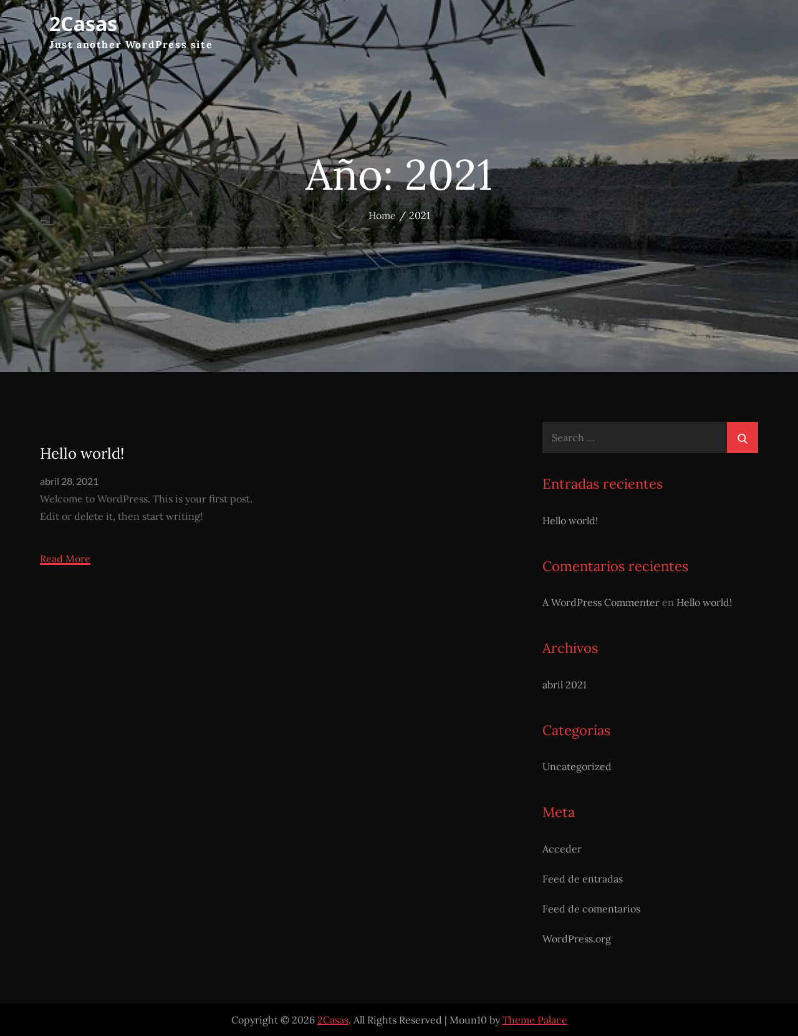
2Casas (83, 23)
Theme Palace (534, 1020)
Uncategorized (577, 766)
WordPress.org (576, 938)
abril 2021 (564, 684)
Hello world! (82, 453)
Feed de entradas (582, 878)
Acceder (562, 849)
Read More (65, 559)
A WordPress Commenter (601, 602)
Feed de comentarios (591, 908)
